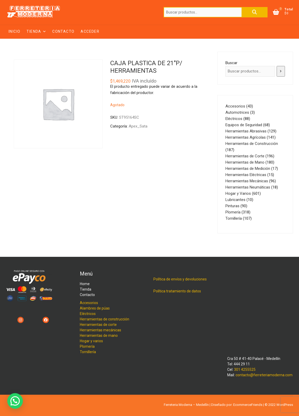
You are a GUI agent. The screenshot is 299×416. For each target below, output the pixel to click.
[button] (15, 401)
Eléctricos (88, 314)
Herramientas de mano (99, 335)
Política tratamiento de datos (177, 291)
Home (85, 284)
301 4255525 (245, 369)
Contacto (63, 31)
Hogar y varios (91, 341)
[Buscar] (281, 71)
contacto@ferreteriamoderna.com (264, 375)
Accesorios (89, 303)
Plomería (87, 346)
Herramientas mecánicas (100, 330)
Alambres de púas (95, 308)
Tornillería (88, 352)
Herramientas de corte (98, 325)
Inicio (14, 31)
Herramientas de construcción (104, 319)
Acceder (90, 31)
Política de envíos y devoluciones (180, 279)
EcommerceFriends (247, 405)
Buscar (255, 12)
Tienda (34, 31)
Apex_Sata (138, 126)
